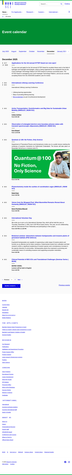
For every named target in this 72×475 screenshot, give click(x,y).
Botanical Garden (49, 452)
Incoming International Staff (9, 409)
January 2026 (61, 51)
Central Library (39, 452)
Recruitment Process (7, 374)
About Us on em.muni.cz (8, 315)
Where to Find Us (7, 437)
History (4, 424)
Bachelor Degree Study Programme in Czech (14, 327)
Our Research (6, 344)
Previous (5, 279)
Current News (6, 304)
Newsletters (5, 312)
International (9, 400)
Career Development (7, 377)
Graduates (5, 395)
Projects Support (6, 354)
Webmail (20, 452)
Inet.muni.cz (13, 452)
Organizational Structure (8, 427)
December (50, 51)
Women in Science (7, 392)
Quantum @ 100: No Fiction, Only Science (27, 140)
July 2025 (5, 51)
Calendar (4, 307)
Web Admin (5, 464)
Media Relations (6, 317)
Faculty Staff (5, 429)
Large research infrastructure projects (12, 357)
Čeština (67, 4)
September (22, 51)
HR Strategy (5, 382)
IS (7, 452)
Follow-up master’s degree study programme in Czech (16, 329)
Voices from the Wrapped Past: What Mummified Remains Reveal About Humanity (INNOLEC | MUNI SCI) (38, 203)
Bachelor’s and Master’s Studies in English (13, 332)
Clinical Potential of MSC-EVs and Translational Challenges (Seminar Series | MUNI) (40, 260)
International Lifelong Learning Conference (27, 83)
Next (20, 279)
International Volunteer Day (22, 218)
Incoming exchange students (10, 407)
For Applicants (10, 323)
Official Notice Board (7, 440)
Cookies (12, 464)
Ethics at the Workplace (8, 387)
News (4, 301)
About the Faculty (7, 379)
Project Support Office (8, 352)
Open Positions (6, 371)
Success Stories (6, 390)
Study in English (6, 412)
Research (6, 340)
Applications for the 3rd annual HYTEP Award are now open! (34, 63)
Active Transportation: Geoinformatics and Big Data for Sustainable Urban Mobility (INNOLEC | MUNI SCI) (39, 109)
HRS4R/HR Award (7, 432)
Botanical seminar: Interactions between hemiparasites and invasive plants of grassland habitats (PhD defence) (40, 237)
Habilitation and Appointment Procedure (13, 349)
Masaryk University (11, 462)
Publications (5, 346)
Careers (6, 368)
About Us (6, 418)
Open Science (6, 362)
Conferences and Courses (9, 434)
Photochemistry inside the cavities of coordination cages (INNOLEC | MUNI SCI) (39, 187)
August (13, 51)
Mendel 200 (5, 310)
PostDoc (4, 360)
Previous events (64, 285)
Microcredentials (18, 97)
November (40, 51)
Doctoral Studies (6, 335)
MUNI (3, 452)
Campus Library (29, 452)
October (32, 51)
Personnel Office (6, 384)
